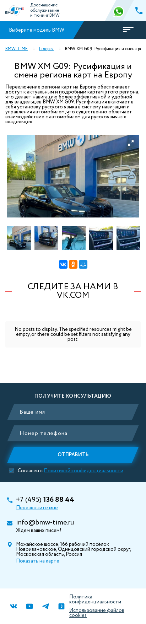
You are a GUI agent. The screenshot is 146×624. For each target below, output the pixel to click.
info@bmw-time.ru (45, 522)
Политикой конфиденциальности (83, 470)
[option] (73, 176)
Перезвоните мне (37, 507)
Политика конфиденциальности (95, 599)
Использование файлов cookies (96, 613)
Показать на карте (37, 561)
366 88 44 (119, 10)
